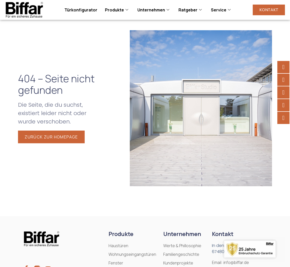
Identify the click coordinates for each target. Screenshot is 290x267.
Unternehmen (153, 10)
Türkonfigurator (80, 10)
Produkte (116, 10)
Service (221, 10)
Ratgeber (190, 10)
